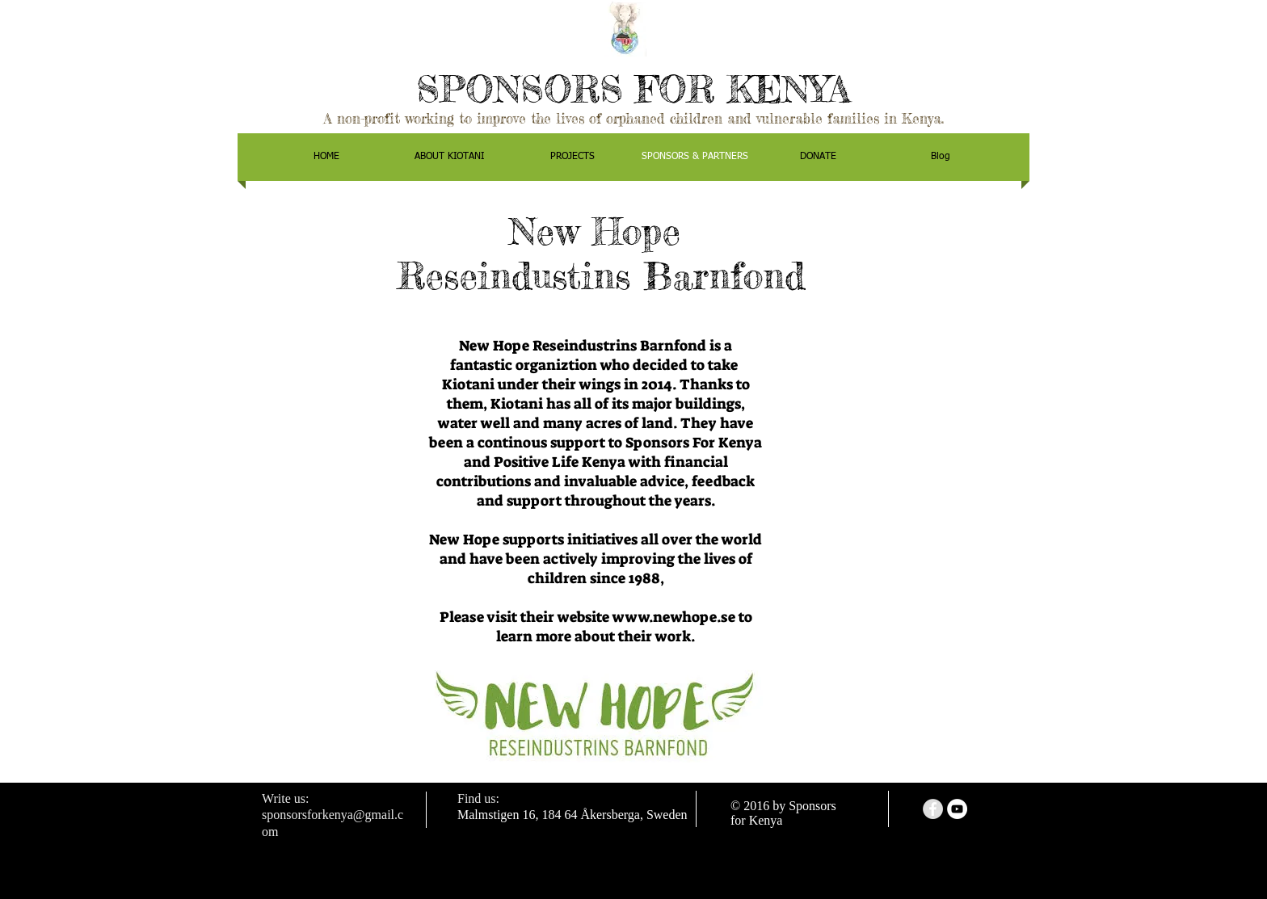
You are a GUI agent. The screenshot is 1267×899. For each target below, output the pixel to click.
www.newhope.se (673, 617)
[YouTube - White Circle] (957, 809)
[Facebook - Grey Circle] (933, 809)
